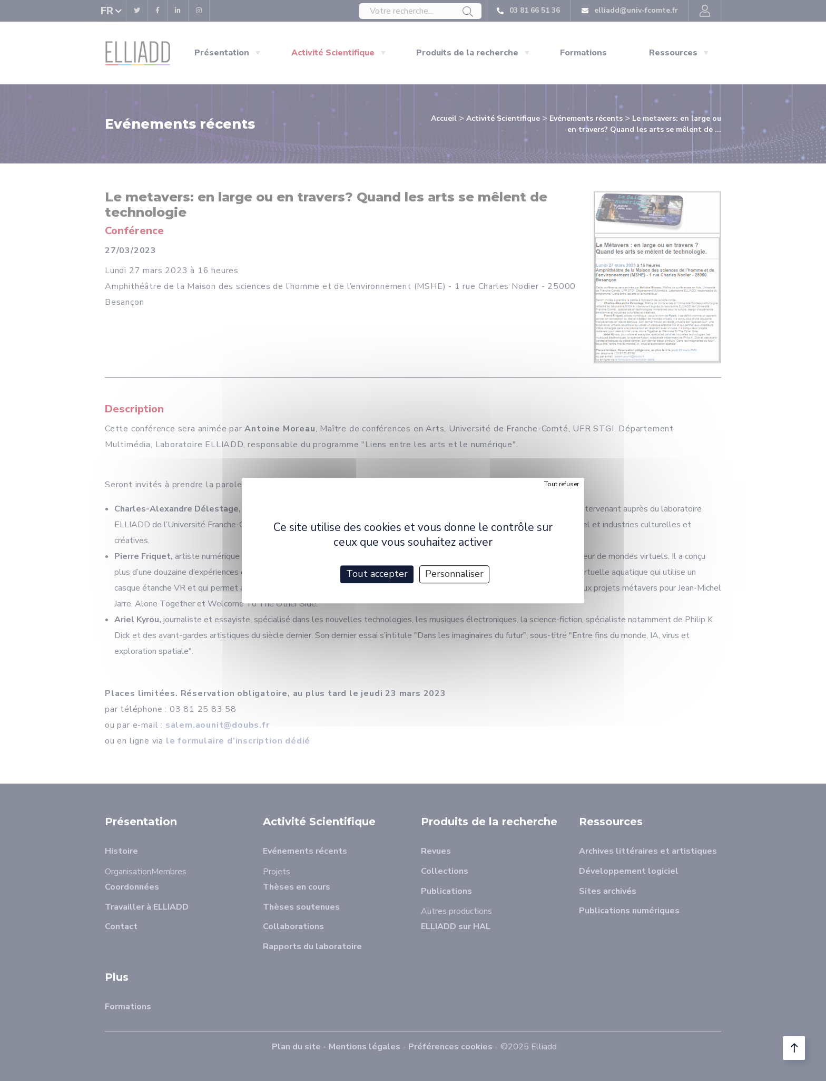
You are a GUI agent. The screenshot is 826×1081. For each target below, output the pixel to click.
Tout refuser (561, 484)
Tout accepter (377, 573)
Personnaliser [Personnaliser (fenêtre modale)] (454, 573)
